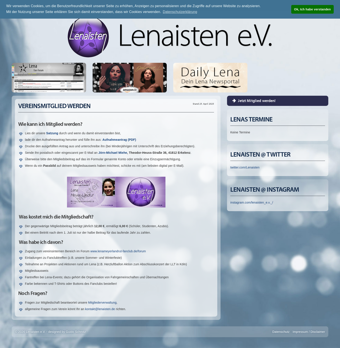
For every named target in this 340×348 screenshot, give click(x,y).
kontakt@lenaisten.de (100, 309)
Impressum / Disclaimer (309, 331)
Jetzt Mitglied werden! (257, 100)
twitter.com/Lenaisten (244, 167)
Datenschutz (280, 331)
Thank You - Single (109, 77)
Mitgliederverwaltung (102, 302)
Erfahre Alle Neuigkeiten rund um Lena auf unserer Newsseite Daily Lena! (210, 77)
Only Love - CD (150, 77)
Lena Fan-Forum (48, 77)
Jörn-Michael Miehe (112, 152)
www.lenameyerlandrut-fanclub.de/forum (118, 251)
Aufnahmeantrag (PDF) (119, 139)
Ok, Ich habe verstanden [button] (312, 9)
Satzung (52, 133)
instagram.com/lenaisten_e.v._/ (251, 202)
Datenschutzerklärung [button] (180, 12)
